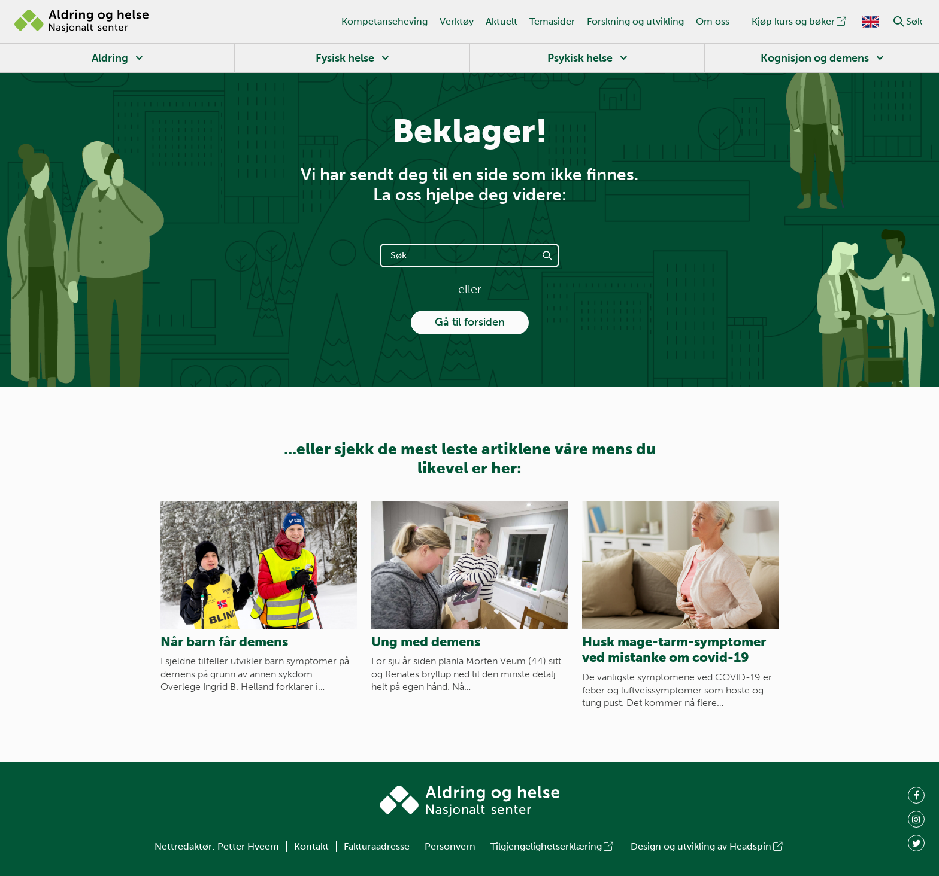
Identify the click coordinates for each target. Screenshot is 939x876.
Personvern (450, 846)
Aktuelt (501, 21)
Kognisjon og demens (815, 58)
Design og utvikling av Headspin (707, 846)
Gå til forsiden (470, 321)
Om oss (712, 21)
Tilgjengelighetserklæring (552, 846)
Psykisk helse (580, 58)
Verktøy (457, 21)
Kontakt (311, 846)
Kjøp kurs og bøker (800, 21)
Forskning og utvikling (635, 21)
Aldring (110, 58)
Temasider (552, 21)
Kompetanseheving (384, 21)
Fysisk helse (345, 58)
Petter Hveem (248, 846)
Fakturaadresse (377, 846)
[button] (899, 22)
